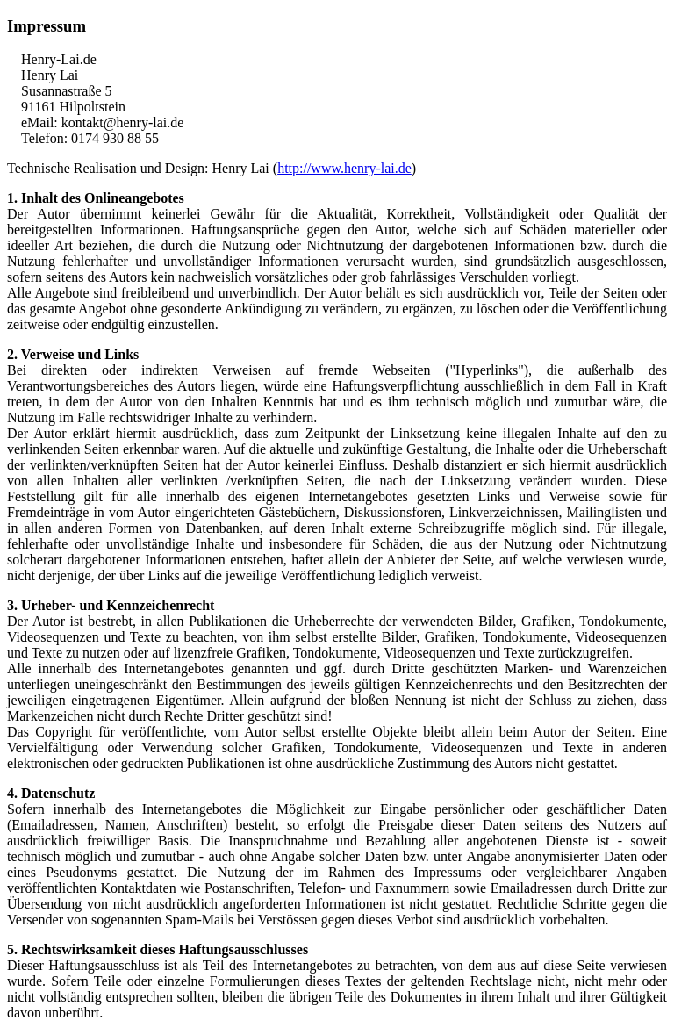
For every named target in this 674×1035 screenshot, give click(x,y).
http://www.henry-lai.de (344, 168)
